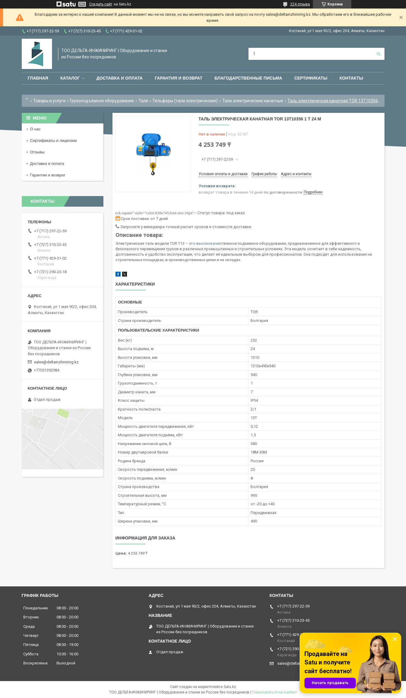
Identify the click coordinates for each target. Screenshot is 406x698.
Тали (143, 100)
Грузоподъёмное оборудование (102, 100)
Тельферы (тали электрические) (185, 100)
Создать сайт (100, 4)
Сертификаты (310, 78)
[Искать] (378, 54)
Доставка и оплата (119, 78)
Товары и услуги (49, 100)
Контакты (351, 78)
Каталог (70, 78)
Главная (38, 78)
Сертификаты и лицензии (53, 140)
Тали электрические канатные (252, 100)
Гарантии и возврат (48, 175)
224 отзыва (300, 4)
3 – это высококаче (200, 243)
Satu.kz (230, 687)
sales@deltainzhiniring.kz (56, 362)
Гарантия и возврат (179, 78)
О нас (35, 129)
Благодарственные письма (248, 78)
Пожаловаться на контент (274, 692)
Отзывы (37, 152)
